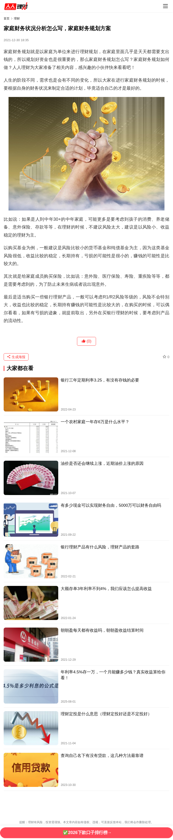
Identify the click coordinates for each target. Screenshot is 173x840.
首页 (7, 18)
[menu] (165, 6)
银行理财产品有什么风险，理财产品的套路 (100, 547)
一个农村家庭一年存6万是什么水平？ (95, 422)
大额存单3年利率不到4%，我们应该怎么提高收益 (106, 588)
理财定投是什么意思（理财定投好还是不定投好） (106, 714)
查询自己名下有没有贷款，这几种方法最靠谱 (102, 755)
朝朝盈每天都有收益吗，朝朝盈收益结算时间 (102, 630)
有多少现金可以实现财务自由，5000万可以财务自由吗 (111, 505)
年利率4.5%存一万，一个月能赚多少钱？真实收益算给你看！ (113, 675)
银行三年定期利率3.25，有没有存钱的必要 (100, 380)
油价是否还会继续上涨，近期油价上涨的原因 (102, 463)
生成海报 (16, 356)
